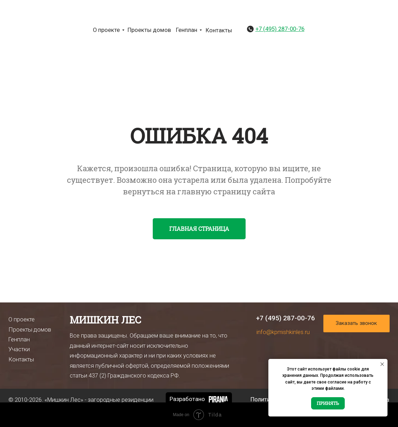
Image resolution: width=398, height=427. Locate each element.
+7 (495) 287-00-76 (285, 318)
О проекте (106, 30)
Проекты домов (149, 30)
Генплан (186, 30)
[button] (356, 323)
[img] (20, 29)
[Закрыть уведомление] (382, 364)
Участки (19, 349)
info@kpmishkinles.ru (283, 332)
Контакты (219, 30)
